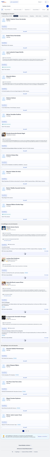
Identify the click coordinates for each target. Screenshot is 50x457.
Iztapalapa (32, 16)
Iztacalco (16, 16)
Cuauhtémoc (45, 16)
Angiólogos (17, 451)
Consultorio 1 (4, 26)
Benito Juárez (38, 16)
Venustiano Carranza (23, 16)
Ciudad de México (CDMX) (7, 16)
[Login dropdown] (47, 2)
